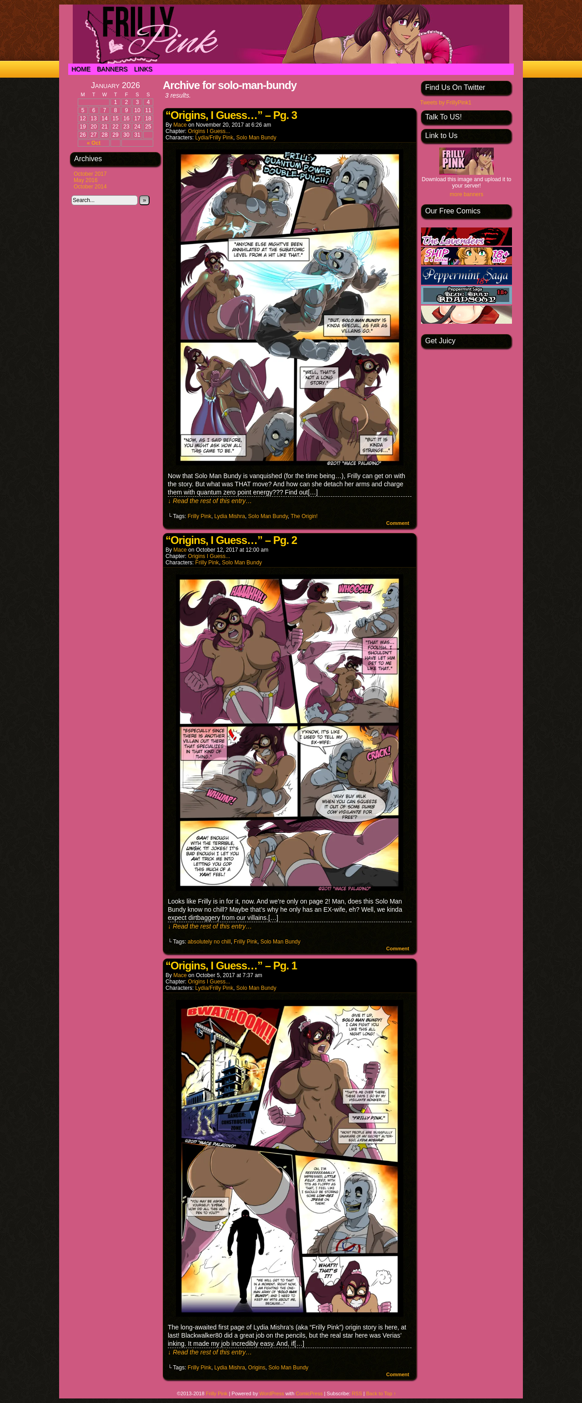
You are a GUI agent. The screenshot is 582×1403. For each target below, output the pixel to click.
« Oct (93, 143)
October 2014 (90, 186)
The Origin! (304, 516)
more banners (466, 194)
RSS (357, 1393)
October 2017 (90, 174)
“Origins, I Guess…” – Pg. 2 (231, 540)
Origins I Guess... (209, 131)
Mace (179, 125)
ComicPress (309, 1393)
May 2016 (86, 180)
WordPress (271, 1393)
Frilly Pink (199, 516)
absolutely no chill (209, 942)
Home (80, 69)
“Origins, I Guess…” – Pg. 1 (231, 965)
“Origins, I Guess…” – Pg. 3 (231, 115)
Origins (257, 1367)
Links (143, 69)
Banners (112, 69)
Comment (398, 523)
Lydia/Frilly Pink (214, 137)
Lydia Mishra (229, 516)
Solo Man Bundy (256, 137)
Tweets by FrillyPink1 (446, 102)
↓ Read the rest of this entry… (210, 500)
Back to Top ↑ (381, 1393)
